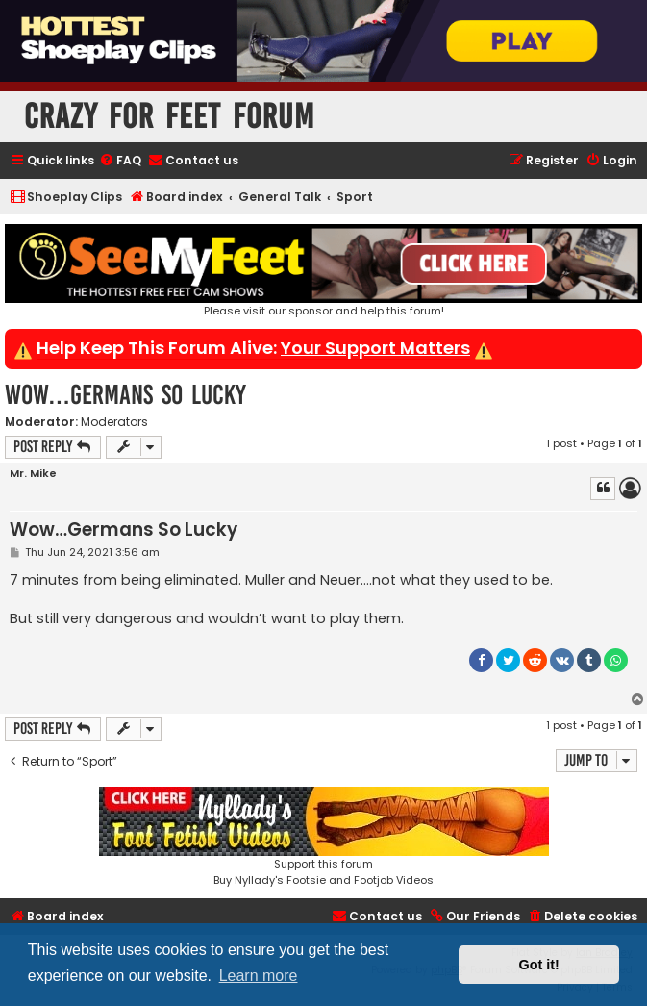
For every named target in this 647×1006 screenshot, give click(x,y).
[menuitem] (120, 161)
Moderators (114, 422)
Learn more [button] (258, 976)
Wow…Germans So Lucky (125, 395)
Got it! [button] (539, 964)
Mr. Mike (33, 473)
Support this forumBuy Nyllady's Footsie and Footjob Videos (324, 837)
